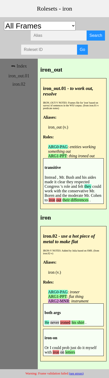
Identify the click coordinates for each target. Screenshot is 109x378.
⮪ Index (19, 66)
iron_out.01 (18, 75)
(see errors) (76, 373)
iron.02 (18, 84)
